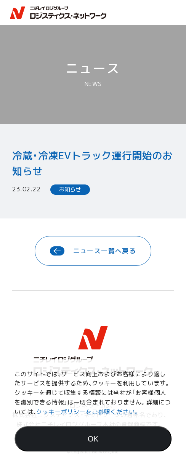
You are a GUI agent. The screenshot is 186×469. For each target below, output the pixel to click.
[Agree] (93, 438)
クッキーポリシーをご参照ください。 (88, 412)
